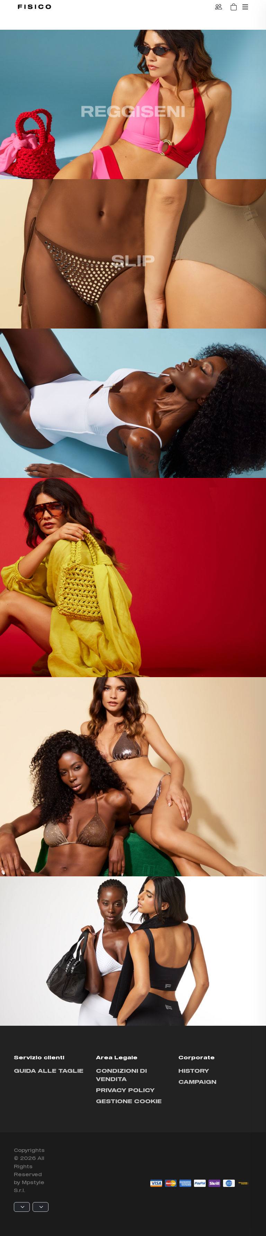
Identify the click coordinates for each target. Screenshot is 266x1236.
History (193, 1070)
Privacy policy (125, 1090)
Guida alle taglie (48, 1070)
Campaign (197, 1081)
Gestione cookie (129, 1101)
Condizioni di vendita (121, 1074)
